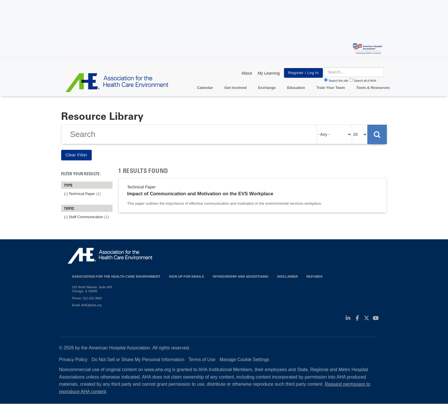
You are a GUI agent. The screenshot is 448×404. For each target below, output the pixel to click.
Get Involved (235, 87)
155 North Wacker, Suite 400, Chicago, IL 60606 (92, 289)
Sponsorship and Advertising (241, 276)
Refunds (314, 276)
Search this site (338, 80)
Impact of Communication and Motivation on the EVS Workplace (200, 193)
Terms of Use (202, 359)
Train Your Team (331, 87)
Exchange (266, 87)
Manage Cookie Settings (244, 359)
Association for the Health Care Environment (116, 276)
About (246, 73)
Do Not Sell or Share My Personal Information (138, 359)
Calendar (205, 87)
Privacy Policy (73, 359)
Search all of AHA (365, 80)
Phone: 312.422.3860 (87, 298)
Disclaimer (287, 276)
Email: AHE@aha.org (87, 305)
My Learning (269, 73)
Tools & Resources (373, 87)
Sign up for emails (186, 276)
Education (296, 87)
